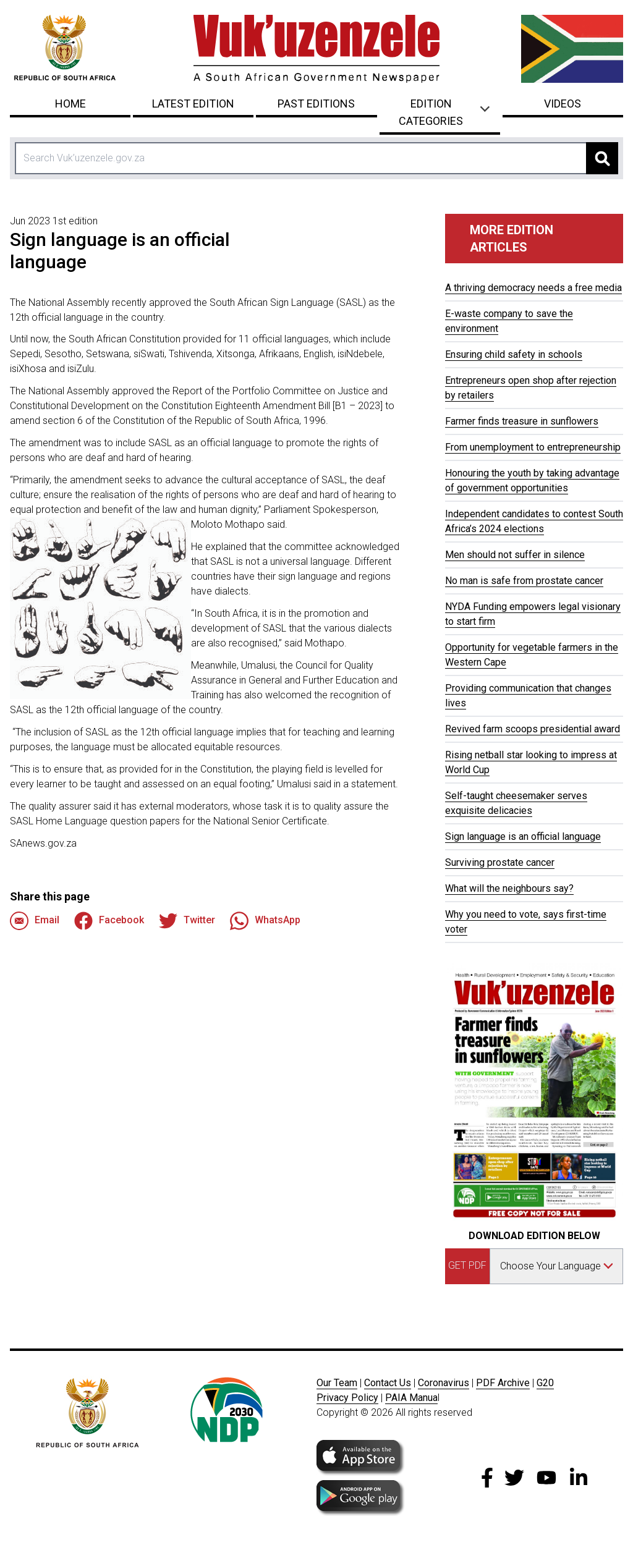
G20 (545, 1383)
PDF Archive (503, 1383)
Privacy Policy (347, 1397)
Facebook (109, 921)
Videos (562, 103)
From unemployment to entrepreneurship (533, 447)
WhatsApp (265, 920)
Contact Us (387, 1383)
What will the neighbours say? (509, 888)
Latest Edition (193, 103)
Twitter (187, 921)
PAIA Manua (411, 1397)
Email (34, 921)
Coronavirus (443, 1383)
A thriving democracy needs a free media (533, 288)
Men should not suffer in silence (515, 555)
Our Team (336, 1383)
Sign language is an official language (523, 836)
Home (70, 103)
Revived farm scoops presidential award (532, 729)
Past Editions (316, 103)
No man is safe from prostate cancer (524, 580)
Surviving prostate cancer (499, 862)
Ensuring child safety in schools (513, 354)
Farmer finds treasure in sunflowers (521, 421)
